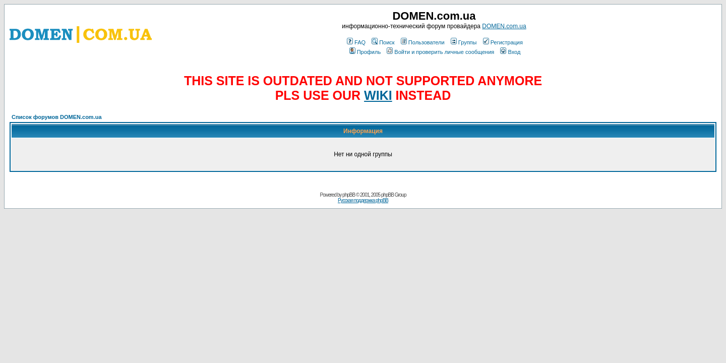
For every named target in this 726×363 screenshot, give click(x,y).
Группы (464, 42)
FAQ (356, 42)
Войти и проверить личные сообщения (440, 52)
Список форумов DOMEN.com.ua (57, 117)
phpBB (348, 195)
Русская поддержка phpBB (363, 200)
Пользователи (423, 42)
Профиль (365, 52)
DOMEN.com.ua (504, 26)
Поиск (383, 42)
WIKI (378, 95)
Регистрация (503, 42)
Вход (510, 52)
